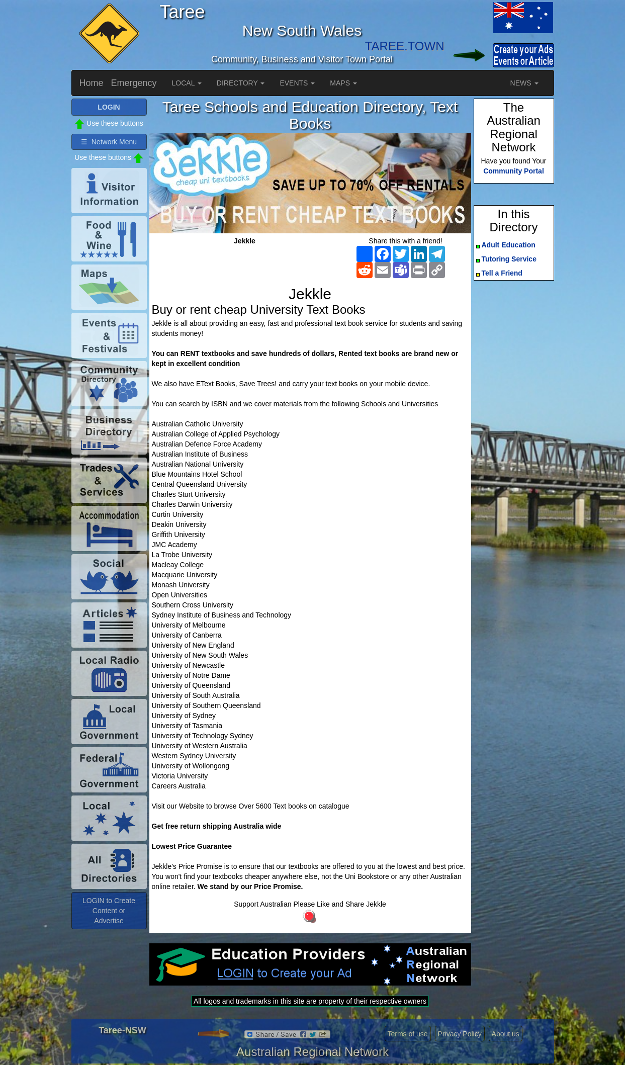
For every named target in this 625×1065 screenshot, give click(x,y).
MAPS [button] (343, 83)
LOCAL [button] (187, 83)
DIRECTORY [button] (241, 83)
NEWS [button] (524, 83)
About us (505, 1034)
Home (91, 83)
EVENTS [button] (297, 83)
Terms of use (408, 1034)
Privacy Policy (460, 1034)
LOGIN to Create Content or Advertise (108, 911)
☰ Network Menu (109, 142)
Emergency (134, 83)
